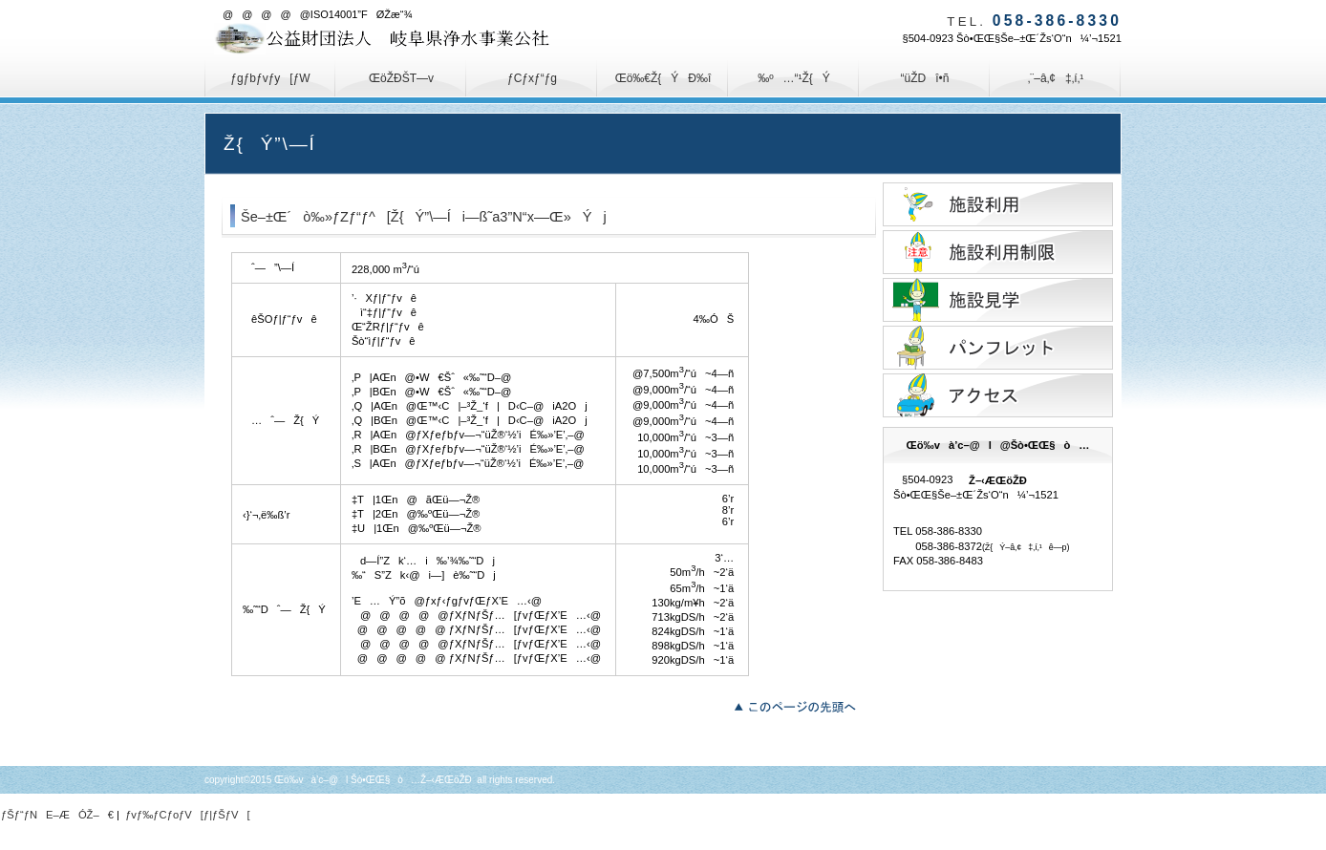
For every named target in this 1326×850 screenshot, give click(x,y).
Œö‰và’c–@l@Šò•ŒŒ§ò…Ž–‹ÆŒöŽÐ (405, 38)
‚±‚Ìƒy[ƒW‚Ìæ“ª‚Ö (800, 704)
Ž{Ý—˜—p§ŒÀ (998, 252)
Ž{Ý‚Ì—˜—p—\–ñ (998, 204)
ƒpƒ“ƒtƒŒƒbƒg (998, 348)
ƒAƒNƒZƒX (998, 395)
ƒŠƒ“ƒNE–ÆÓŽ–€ (57, 814)
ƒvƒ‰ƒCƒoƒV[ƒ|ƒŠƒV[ (187, 814)
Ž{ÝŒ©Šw (998, 300)
